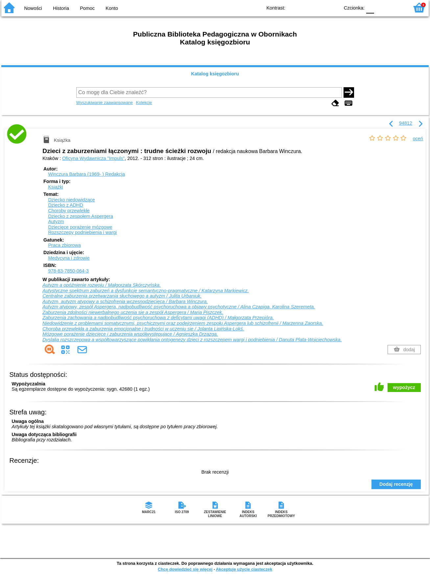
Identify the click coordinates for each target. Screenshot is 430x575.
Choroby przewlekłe (68, 210)
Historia (61, 8)
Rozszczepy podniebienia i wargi (82, 232)
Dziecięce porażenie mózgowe (80, 227)
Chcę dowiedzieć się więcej (185, 569)
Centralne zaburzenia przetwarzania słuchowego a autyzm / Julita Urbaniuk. (122, 296)
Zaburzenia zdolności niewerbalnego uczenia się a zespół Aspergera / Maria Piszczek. (132, 312)
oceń (418, 138)
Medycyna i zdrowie (68, 258)
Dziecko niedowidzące (71, 199)
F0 (370, 7)
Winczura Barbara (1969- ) (86, 174)
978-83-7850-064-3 (68, 271)
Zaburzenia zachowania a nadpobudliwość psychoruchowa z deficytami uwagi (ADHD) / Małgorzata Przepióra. (158, 317)
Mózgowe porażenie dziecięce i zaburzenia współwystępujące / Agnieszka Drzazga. (130, 334)
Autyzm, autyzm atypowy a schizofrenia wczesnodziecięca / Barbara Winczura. (125, 301)
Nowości (33, 8)
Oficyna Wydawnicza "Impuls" (93, 158)
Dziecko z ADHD (65, 205)
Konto (112, 8)
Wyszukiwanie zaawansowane (104, 102)
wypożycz (404, 387)
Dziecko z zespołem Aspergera (80, 216)
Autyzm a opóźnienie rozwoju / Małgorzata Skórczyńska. (101, 285)
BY (332, 7)
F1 (381, 7)
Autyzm (56, 221)
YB (319, 7)
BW (306, 7)
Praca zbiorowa (64, 245)
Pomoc (87, 8)
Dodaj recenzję (396, 484)
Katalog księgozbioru (215, 73)
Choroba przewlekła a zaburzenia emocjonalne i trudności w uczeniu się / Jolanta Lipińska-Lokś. (143, 328)
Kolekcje (144, 102)
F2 (397, 7)
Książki (55, 187)
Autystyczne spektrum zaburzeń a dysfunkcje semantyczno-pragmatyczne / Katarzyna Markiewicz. (145, 290)
